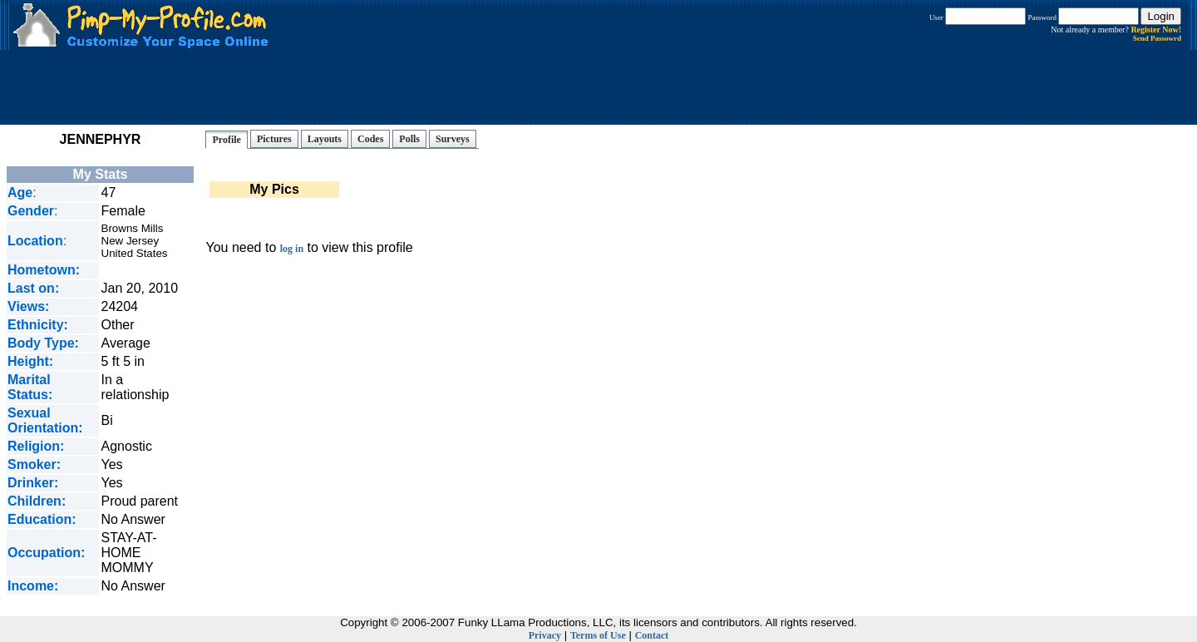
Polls (409, 139)
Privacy (545, 635)
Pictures (274, 139)
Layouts (325, 139)
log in (291, 248)
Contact (652, 635)
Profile (226, 140)
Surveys (453, 139)
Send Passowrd (1157, 38)
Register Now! (1155, 29)
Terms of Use (598, 635)
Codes (370, 139)
